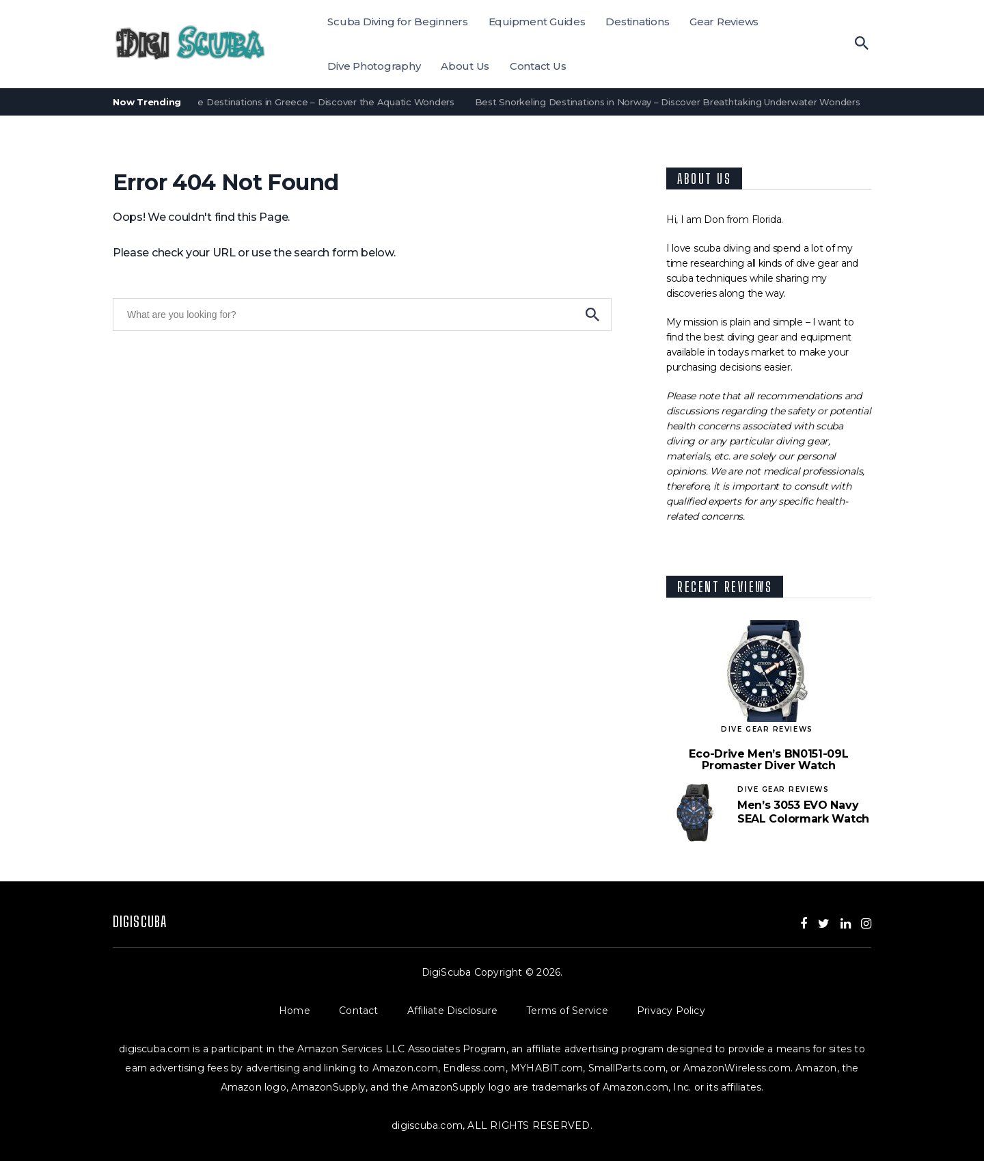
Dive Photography (373, 65)
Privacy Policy (671, 1010)
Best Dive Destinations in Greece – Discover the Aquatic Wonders (310, 101)
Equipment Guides (537, 21)
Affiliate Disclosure (466, 1010)
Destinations (637, 21)
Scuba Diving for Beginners (397, 21)
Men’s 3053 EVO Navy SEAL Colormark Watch (803, 812)
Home (309, 1010)
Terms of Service (581, 1010)
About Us (465, 65)
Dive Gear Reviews (766, 729)
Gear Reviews (723, 21)
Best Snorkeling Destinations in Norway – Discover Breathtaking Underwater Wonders (670, 101)
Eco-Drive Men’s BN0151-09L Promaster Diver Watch (768, 760)
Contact (373, 1010)
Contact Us (538, 65)
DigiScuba (140, 921)
